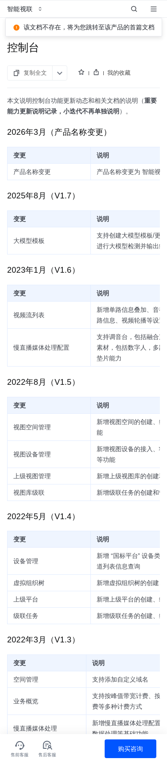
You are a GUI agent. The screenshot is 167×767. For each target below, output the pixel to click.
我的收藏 (118, 72)
